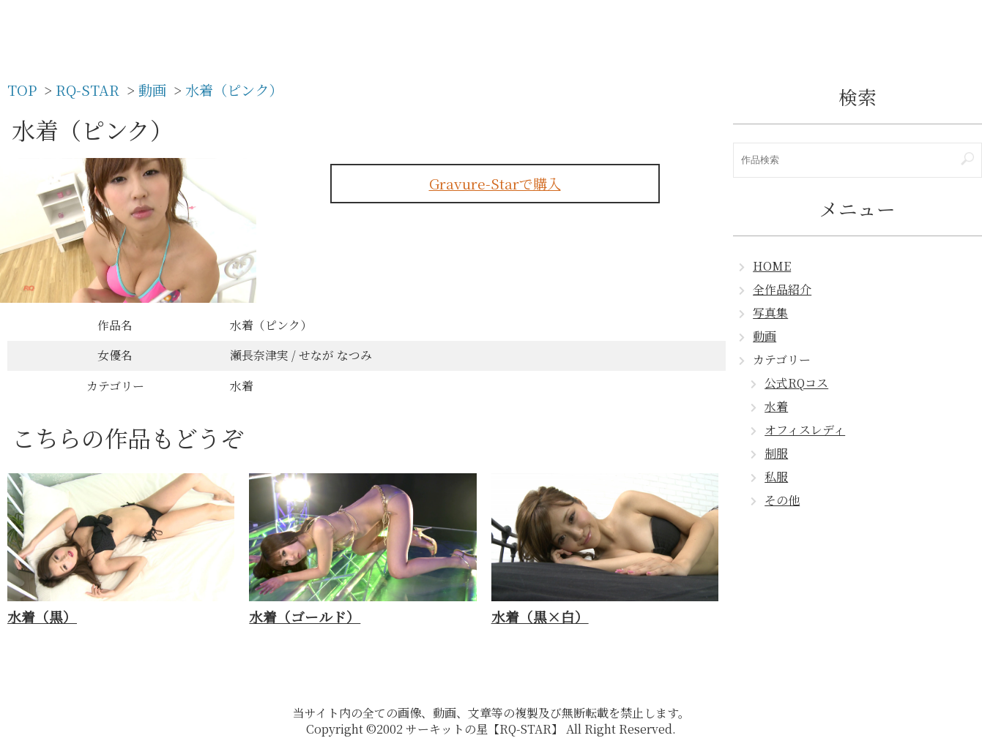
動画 (764, 336)
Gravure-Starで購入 (495, 183)
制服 (776, 453)
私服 (776, 476)
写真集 (770, 312)
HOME (772, 265)
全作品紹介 (782, 289)
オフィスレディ (805, 429)
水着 (776, 406)
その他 (782, 500)
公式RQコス (796, 382)
